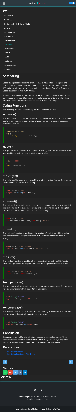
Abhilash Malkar (31, 409)
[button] (5, 362)
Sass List (7, 53)
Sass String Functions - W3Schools (21, 354)
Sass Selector (8, 61)
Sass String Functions (15, 351)
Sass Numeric (9, 49)
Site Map (56, 409)
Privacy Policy (45, 409)
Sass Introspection (10, 65)
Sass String (8, 44)
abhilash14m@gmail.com (38, 399)
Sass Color (7, 69)
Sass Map (7, 57)
